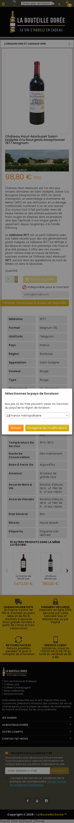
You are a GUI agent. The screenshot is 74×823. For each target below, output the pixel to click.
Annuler (16, 428)
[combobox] (37, 415)
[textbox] (37, 415)
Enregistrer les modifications (47, 428)
